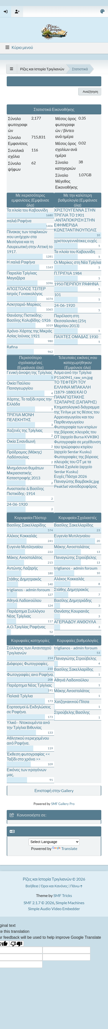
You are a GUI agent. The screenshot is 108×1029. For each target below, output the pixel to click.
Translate (64, 848)
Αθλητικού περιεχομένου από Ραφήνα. (28, 740)
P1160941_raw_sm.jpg (73, 377)
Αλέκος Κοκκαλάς (22, 535)
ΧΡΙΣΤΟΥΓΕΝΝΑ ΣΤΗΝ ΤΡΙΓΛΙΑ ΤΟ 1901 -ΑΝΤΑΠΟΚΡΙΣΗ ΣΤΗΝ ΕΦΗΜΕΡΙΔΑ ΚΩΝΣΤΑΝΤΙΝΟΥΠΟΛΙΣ (75, 220)
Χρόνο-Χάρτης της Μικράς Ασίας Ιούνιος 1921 (29, 333)
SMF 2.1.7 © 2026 (39, 902)
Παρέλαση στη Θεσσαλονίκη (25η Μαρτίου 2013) (70, 320)
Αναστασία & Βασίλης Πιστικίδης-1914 (25, 491)
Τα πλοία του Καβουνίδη (27, 210)
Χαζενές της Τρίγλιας (25, 430)
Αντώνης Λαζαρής (22, 568)
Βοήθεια (32, 886)
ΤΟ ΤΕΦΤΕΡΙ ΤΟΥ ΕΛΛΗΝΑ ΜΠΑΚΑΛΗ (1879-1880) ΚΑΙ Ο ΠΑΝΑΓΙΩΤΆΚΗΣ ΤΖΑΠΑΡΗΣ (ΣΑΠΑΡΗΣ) (75, 392)
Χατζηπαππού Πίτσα (71, 701)
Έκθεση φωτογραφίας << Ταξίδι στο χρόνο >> (28, 756)
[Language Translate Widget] (54, 842)
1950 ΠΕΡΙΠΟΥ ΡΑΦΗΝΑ (76, 283)
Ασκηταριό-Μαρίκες (24, 304)
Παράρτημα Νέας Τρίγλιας (29, 685)
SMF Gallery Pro (62, 804)
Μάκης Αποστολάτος (24, 557)
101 (57, 294)
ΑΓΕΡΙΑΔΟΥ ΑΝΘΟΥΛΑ (75, 621)
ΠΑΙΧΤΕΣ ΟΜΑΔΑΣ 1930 (76, 336)
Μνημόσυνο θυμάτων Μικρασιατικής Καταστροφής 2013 (25, 472)
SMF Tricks (62, 895)
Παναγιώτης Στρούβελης (75, 557)
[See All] (11, 69)
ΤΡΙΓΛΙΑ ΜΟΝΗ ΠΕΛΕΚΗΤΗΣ (20, 417)
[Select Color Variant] (102, 11)
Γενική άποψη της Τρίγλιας (29, 372)
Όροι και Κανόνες (54, 886)
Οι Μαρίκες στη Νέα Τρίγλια (77, 262)
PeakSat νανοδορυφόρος (75, 486)
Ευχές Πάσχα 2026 (70, 476)
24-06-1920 (64, 305)
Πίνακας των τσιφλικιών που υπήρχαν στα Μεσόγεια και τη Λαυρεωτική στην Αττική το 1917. (30, 241)
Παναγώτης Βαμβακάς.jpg (76, 481)
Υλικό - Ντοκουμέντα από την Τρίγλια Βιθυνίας (28, 725)
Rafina (12, 346)
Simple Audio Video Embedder (54, 908)
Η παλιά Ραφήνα (21, 262)
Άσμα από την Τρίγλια (73, 372)
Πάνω (76, 886)
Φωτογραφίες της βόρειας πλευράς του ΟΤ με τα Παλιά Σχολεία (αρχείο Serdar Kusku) (76, 464)
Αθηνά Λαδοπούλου (24, 600)
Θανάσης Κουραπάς (71, 611)
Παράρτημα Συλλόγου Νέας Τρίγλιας (26, 613)
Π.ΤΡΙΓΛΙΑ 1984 (68, 273)
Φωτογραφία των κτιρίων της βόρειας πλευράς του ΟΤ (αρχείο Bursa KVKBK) (76, 431)
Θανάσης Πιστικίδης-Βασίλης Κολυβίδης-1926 (29, 317)
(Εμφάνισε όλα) (30, 367)
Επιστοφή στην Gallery (54, 790)
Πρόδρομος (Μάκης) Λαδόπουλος (24, 454)
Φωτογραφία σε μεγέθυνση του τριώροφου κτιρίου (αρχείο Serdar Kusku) (77, 446)
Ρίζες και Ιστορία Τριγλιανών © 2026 (54, 879)
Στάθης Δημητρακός (24, 579)
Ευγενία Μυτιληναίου (25, 546)
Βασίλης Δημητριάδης (73, 600)
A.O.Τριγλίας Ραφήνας (26, 626)
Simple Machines (70, 902)
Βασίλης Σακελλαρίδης (26, 525)
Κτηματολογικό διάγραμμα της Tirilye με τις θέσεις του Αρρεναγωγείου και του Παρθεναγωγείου (77, 414)
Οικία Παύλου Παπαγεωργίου (20, 385)
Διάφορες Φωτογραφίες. (27, 663)
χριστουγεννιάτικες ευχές (75, 240)
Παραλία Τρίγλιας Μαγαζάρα (22, 275)
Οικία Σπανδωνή (21, 441)
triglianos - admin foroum (28, 589)
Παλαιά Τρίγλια (20, 695)
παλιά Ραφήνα (19, 220)
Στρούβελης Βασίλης (72, 712)
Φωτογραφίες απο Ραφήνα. (30, 674)
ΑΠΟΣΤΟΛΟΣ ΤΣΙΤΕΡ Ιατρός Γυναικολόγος (26, 291)
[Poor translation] (16, 943)
